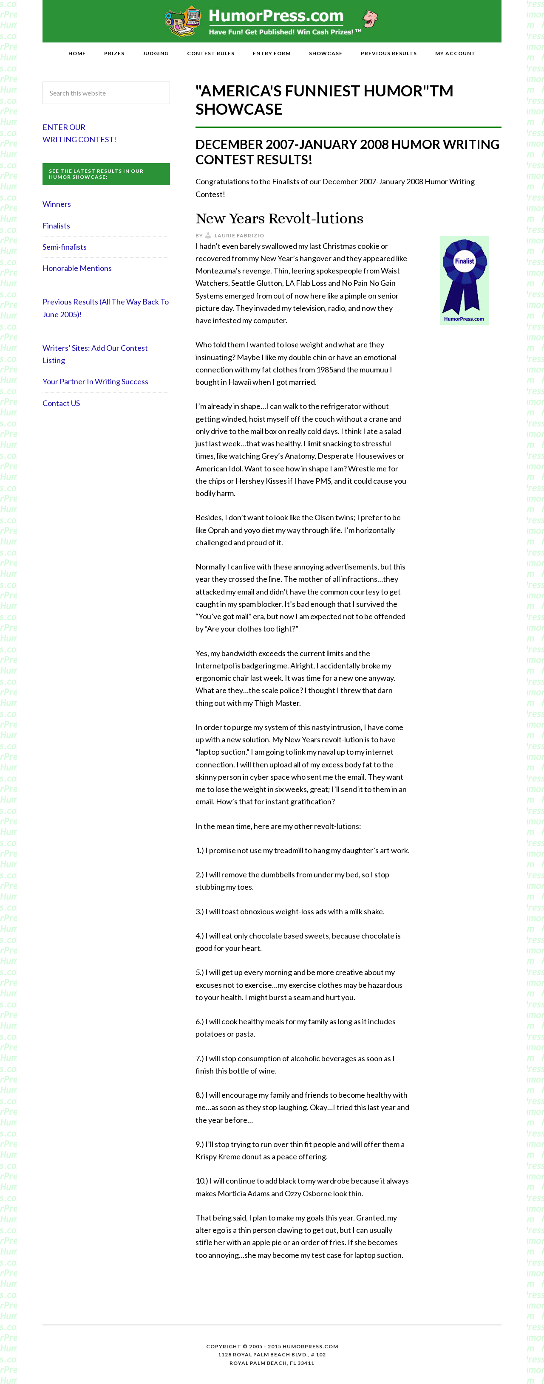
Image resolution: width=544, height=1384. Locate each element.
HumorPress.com (272, 21)
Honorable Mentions (77, 268)
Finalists (56, 225)
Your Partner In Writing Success (95, 381)
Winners (56, 204)
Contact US (61, 403)
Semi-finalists (64, 246)
